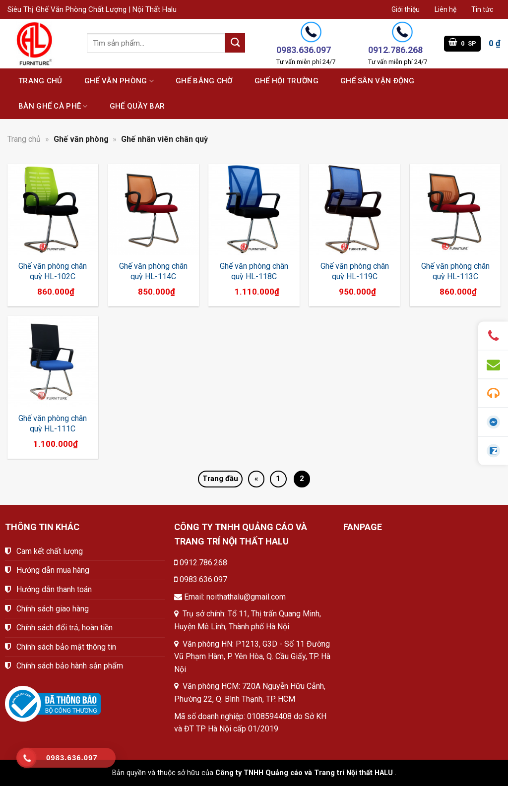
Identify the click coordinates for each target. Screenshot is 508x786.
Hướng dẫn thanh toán (54, 589)
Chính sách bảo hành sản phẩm (69, 665)
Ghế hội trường (286, 80)
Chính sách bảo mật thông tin (66, 647)
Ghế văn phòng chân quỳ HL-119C (354, 271)
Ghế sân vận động (377, 80)
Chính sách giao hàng (52, 608)
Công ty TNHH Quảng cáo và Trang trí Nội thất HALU (304, 773)
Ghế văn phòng (119, 81)
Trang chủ (40, 80)
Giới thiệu (405, 9)
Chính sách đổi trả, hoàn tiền (64, 627)
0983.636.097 (203, 579)
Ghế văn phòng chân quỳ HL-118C (254, 271)
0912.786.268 (203, 562)
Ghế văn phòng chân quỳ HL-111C (52, 423)
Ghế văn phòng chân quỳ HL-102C (52, 271)
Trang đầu (220, 478)
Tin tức (482, 9)
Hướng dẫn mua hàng (52, 570)
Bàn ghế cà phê (53, 106)
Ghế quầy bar (137, 106)
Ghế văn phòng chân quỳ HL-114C (153, 271)
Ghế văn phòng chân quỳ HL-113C (455, 271)
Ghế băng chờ (204, 80)
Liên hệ (445, 9)
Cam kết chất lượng (49, 551)
